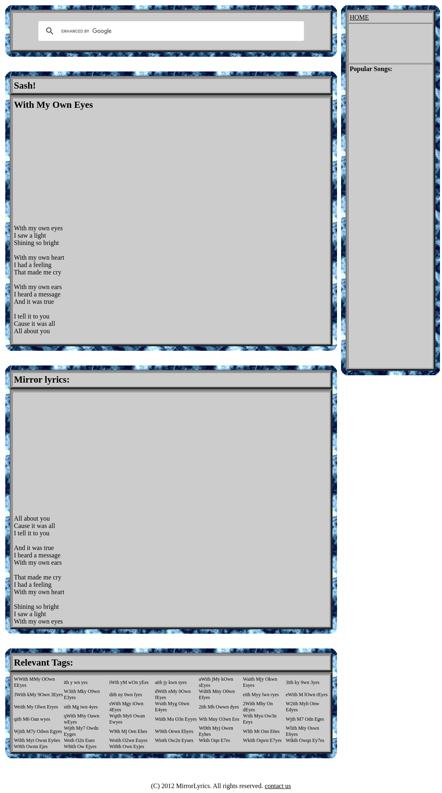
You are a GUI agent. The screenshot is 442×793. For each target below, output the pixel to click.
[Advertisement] (82, 167)
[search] (170, 31)
